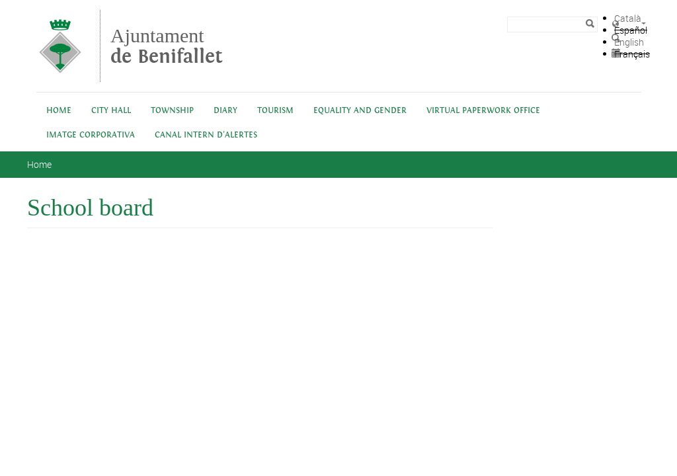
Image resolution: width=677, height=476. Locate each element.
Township (172, 111)
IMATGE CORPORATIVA (90, 135)
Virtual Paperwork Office (483, 111)
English (629, 42)
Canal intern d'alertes (206, 135)
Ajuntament (166, 45)
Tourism (275, 111)
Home (58, 111)
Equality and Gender (360, 111)
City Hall (111, 111)
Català (627, 18)
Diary (225, 111)
